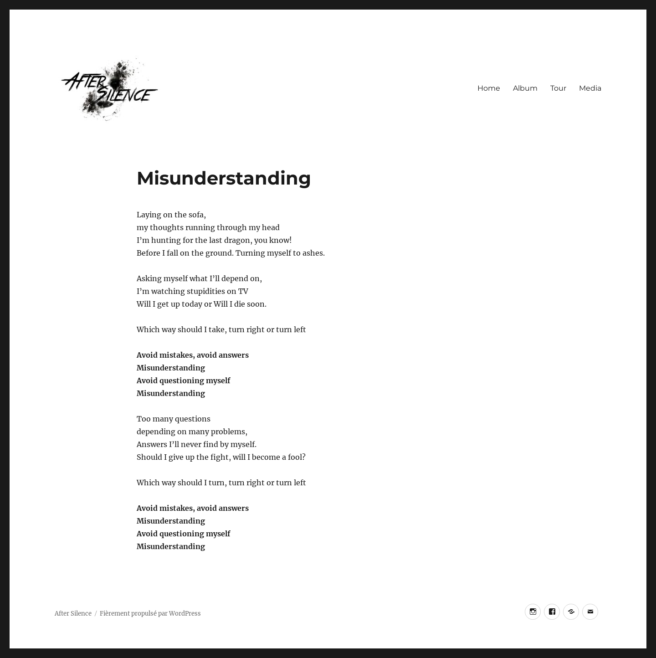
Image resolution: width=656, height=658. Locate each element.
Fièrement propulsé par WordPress (150, 613)
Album (525, 88)
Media (590, 88)
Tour (558, 88)
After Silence (73, 613)
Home (488, 88)
